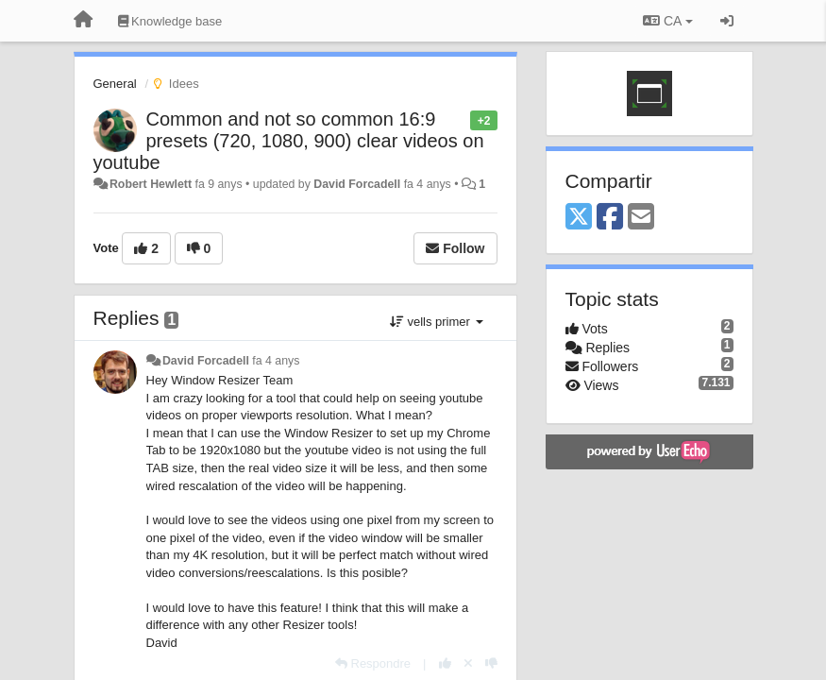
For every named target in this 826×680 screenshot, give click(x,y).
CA (667, 20)
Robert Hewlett (151, 184)
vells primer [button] (436, 321)
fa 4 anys (275, 360)
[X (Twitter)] (578, 217)
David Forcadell (356, 184)
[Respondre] (373, 663)
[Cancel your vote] (468, 663)
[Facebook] (610, 217)
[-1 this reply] (491, 663)
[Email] (641, 217)
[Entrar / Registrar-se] (727, 21)
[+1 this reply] (445, 663)
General (115, 83)
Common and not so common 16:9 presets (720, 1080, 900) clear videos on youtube (288, 141)
